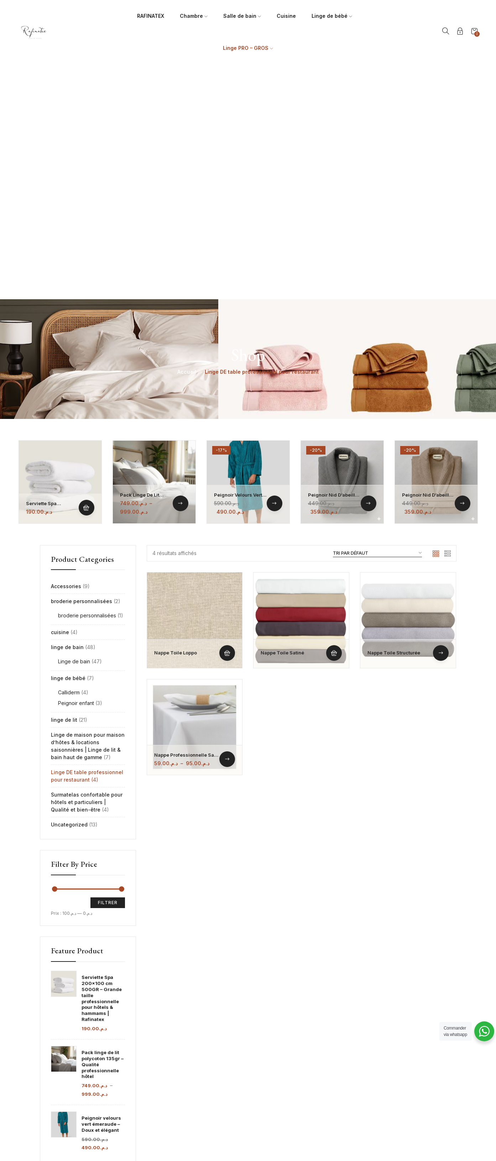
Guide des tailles (357, 1041)
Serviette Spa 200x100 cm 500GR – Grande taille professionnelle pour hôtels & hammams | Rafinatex (102, 763)
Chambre (194, 16)
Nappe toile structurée (393, 417)
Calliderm (69, 457)
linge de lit (64, 485)
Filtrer (108, 667)
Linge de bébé (332, 16)
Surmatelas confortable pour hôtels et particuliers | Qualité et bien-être (86, 566)
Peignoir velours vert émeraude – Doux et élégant (101, 889)
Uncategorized (69, 589)
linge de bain (67, 412)
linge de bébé (68, 443)
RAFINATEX (150, 16)
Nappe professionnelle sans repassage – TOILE (187, 523)
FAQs (344, 1029)
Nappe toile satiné (282, 417)
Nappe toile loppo (175, 417)
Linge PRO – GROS (248, 48)
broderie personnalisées (81, 366)
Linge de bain (74, 426)
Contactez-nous (356, 1066)
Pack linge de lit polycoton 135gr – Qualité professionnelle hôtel (103, 829)
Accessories (66, 351)
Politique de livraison (362, 1054)
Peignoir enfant (76, 468)
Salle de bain (242, 16)
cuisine (60, 397)
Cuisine (286, 16)
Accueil (186, 137)
